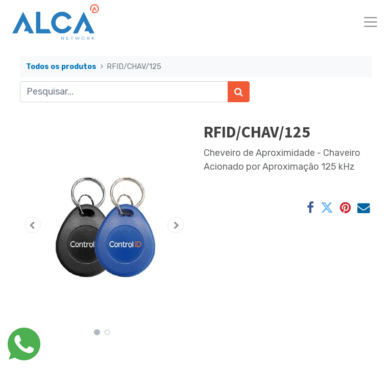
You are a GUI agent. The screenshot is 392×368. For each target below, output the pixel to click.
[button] (32, 224)
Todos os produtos (61, 66)
